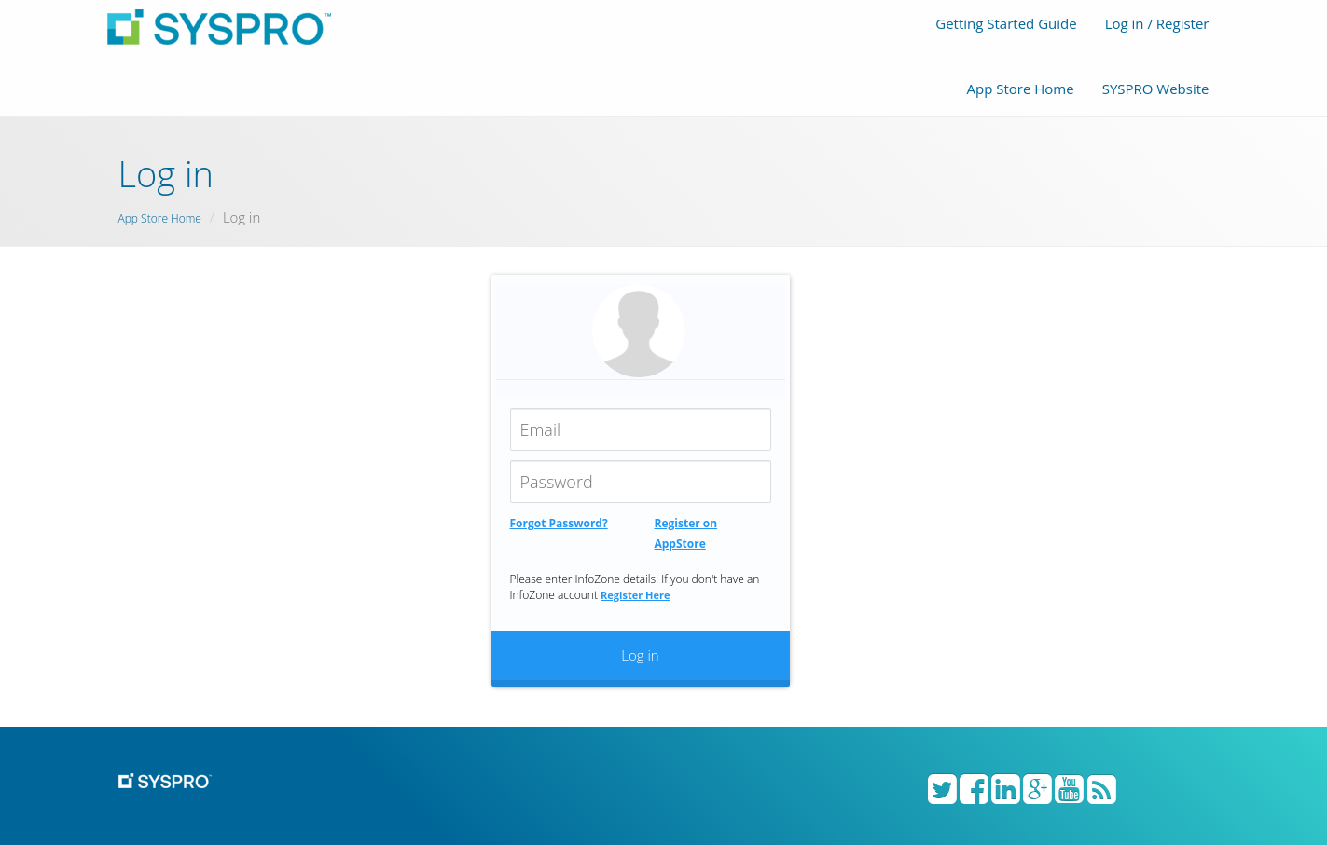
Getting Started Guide (1005, 23)
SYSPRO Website (1156, 88)
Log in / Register (1157, 23)
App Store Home (1019, 88)
